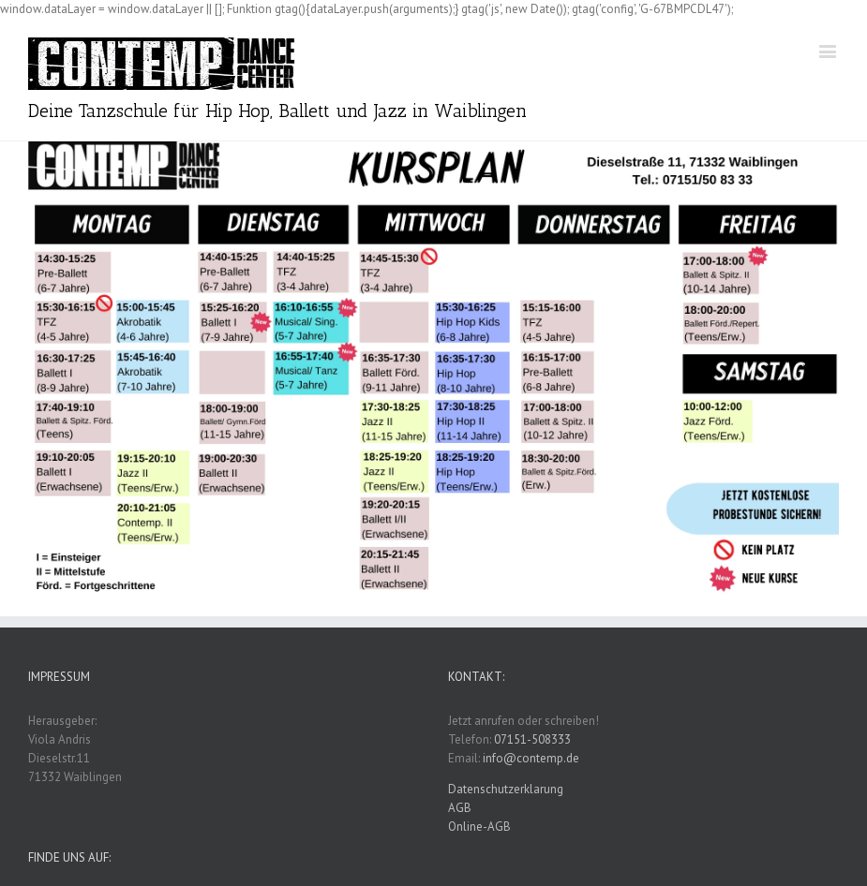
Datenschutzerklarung (505, 789)
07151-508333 (532, 739)
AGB (459, 808)
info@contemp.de (531, 758)
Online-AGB (479, 826)
